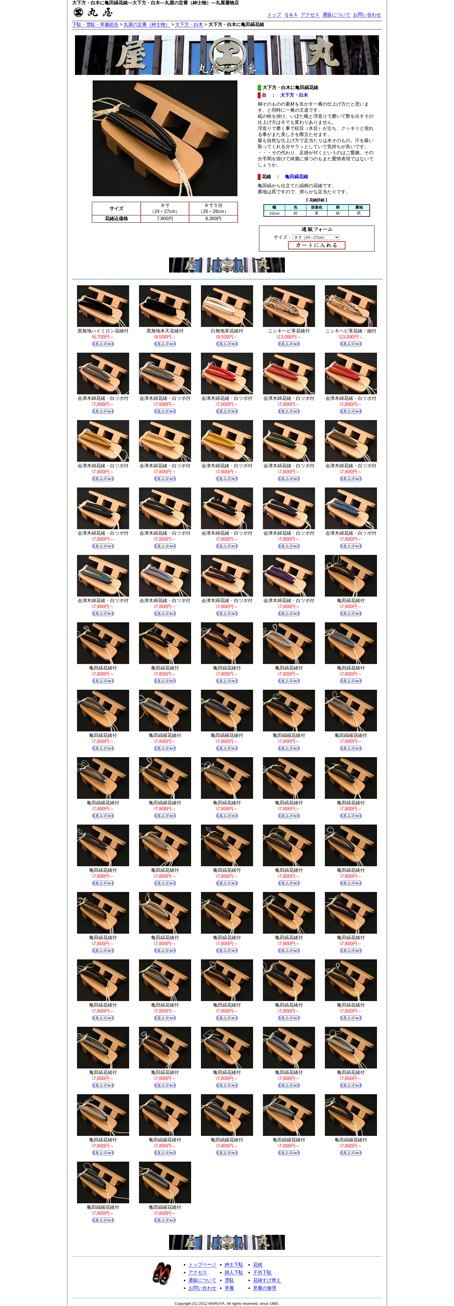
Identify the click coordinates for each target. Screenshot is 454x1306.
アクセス (310, 14)
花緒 (257, 1264)
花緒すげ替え (267, 1280)
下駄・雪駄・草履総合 (95, 24)
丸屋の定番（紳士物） (147, 24)
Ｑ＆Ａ (291, 14)
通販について (336, 14)
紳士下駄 (234, 1264)
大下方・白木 (189, 24)
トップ (274, 14)
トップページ (202, 1264)
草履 (229, 1287)
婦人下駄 (234, 1272)
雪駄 (229, 1280)
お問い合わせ (367, 14)
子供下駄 (262, 1272)
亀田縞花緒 (296, 176)
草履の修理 (264, 1287)
